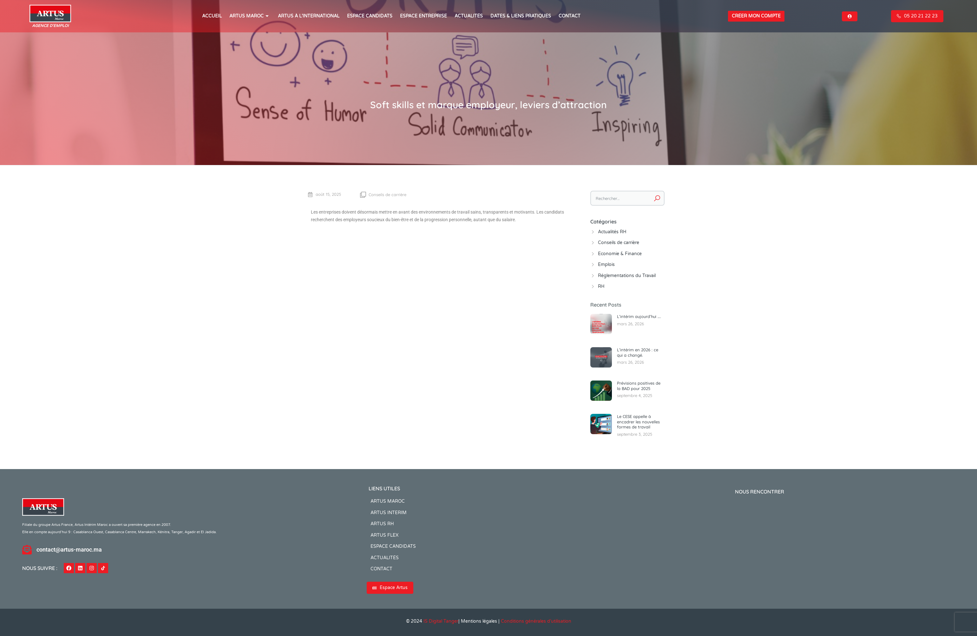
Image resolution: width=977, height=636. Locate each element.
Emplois (606, 264)
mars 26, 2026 (630, 323)
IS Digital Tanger (440, 621)
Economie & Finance (620, 253)
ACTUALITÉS (469, 16)
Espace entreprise (423, 16)
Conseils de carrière (387, 194)
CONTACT (569, 16)
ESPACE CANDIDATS (369, 16)
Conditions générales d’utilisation (536, 621)
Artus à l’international (308, 16)
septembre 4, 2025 (634, 395)
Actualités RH (612, 232)
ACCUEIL (212, 16)
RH (601, 286)
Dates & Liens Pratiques (520, 16)
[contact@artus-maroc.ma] (27, 549)
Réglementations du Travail (627, 275)
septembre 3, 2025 (634, 434)
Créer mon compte (756, 16)
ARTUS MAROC (249, 16)
